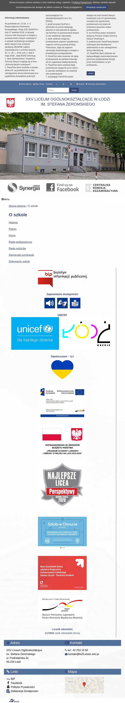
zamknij (91, 73)
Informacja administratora (96, 84)
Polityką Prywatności (82, 2)
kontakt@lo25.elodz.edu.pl (82, 654)
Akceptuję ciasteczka (96, 7)
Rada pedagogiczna (20, 242)
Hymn (12, 235)
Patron (12, 229)
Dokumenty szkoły (19, 261)
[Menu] (62, 199)
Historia (13, 222)
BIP (10, 679)
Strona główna (25, 84)
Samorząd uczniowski (21, 255)
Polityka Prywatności (20, 686)
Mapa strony (38, 84)
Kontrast (80, 84)
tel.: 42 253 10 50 (76, 650)
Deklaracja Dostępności (22, 691)
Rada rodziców (17, 248)
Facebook (14, 682)
